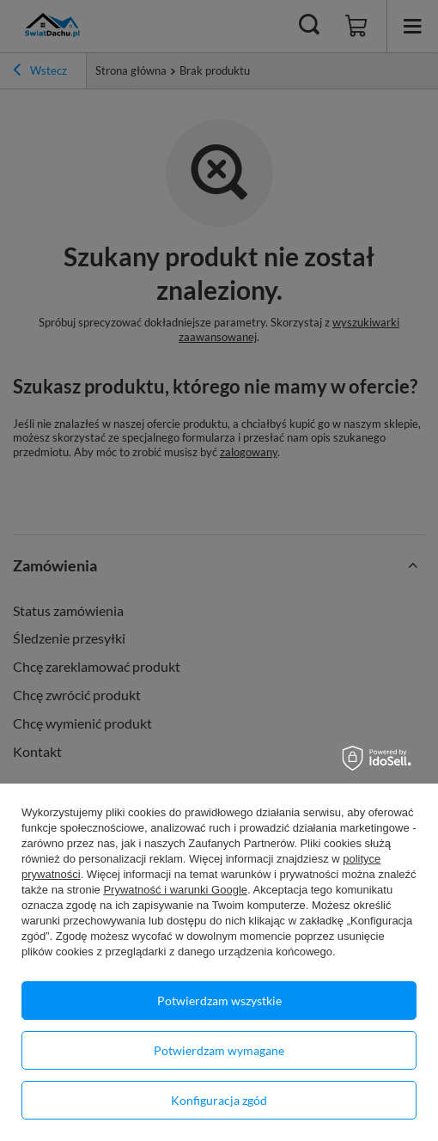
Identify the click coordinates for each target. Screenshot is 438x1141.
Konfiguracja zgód (219, 1100)
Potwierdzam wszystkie (219, 1000)
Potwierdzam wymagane (219, 1050)
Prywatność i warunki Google (175, 889)
